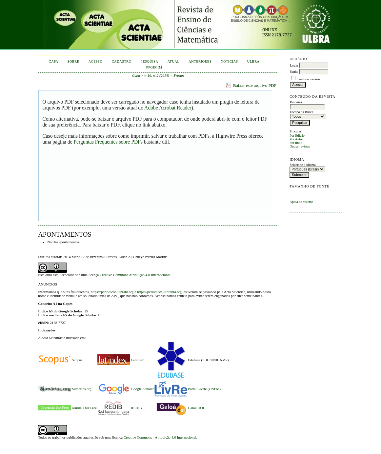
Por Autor (296, 139)
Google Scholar (142, 389)
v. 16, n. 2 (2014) (156, 75)
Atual (174, 61)
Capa (53, 61)
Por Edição (297, 135)
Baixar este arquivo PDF (255, 85)
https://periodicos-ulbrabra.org (159, 292)
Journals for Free (84, 408)
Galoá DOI (196, 408)
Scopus (77, 360)
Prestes (178, 75)
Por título (296, 143)
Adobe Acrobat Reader (167, 107)
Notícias (229, 61)
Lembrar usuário (308, 79)
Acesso (96, 61)
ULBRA (253, 61)
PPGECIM (154, 67)
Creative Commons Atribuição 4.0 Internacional (135, 275)
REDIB (136, 408)
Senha (294, 71)
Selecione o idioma (303, 165)
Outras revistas (300, 146)
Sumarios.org (81, 389)
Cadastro (121, 61)
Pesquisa (149, 61)
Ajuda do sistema (301, 202)
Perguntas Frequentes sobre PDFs (108, 142)
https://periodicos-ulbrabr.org (112, 292)
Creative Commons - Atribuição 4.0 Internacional (160, 437)
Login (294, 65)
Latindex (137, 360)
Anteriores (200, 61)
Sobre (73, 61)
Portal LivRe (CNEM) (204, 389)
